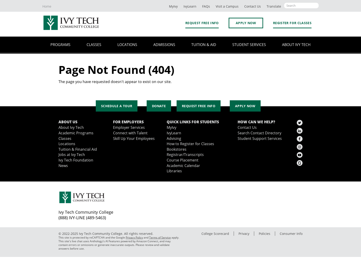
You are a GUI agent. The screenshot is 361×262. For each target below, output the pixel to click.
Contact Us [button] (252, 6)
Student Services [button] (249, 44)
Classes (64, 138)
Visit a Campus (227, 6)
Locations (66, 143)
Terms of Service (160, 237)
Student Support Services (260, 138)
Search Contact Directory (259, 132)
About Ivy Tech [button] (296, 44)
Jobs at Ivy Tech (71, 154)
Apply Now (246, 23)
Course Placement (182, 160)
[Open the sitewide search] (301, 5)
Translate (274, 6)
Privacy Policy (134, 237)
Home (46, 6)
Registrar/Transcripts (185, 154)
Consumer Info (291, 233)
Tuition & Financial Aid (77, 149)
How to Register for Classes (190, 143)
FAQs (206, 6)
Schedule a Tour (116, 106)
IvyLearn (189, 6)
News (63, 165)
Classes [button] (94, 44)
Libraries (174, 170)
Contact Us (247, 127)
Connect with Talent (130, 132)
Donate (159, 106)
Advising (174, 138)
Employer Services (129, 127)
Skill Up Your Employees (134, 138)
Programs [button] (60, 44)
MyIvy (173, 6)
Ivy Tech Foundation (75, 160)
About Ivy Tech (71, 127)
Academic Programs (75, 132)
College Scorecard (215, 233)
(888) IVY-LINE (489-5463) (82, 217)
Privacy (244, 233)
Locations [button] (127, 44)
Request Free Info (202, 23)
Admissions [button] (164, 44)
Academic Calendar (183, 165)
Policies (264, 233)
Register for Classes (292, 23)
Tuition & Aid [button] (203, 44)
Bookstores (176, 149)
